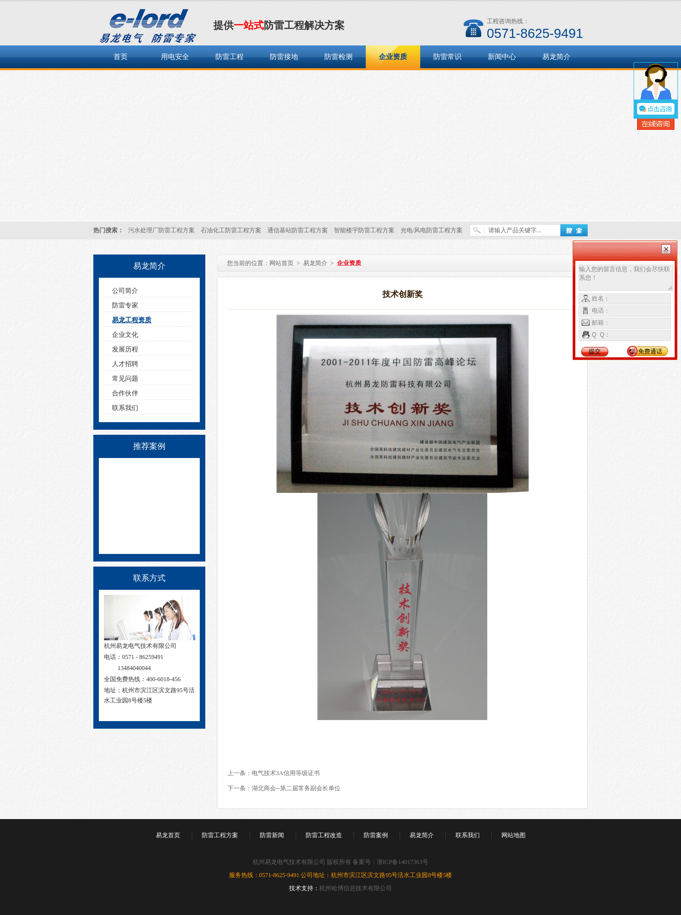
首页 (121, 57)
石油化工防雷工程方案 (231, 230)
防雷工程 (229, 57)
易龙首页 (168, 835)
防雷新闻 (272, 835)
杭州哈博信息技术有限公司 (355, 888)
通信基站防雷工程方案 (297, 230)
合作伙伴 (125, 393)
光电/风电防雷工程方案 (432, 230)
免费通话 (650, 351)
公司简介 (125, 290)
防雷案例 (376, 835)
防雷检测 (338, 57)
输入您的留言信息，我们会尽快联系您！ (625, 277)
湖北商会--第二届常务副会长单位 (296, 788)
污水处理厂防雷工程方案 (161, 230)
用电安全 (175, 57)
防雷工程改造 (324, 835)
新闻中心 (502, 57)
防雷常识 (447, 57)
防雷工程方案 (220, 835)
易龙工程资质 (131, 320)
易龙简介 (556, 57)
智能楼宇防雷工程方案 (364, 230)
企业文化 (125, 334)
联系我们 (125, 408)
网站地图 (513, 835)
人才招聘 (125, 364)
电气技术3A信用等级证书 (286, 773)
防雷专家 (125, 305)
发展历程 (125, 349)
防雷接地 (284, 57)
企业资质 (393, 57)
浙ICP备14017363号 (403, 862)
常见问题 (125, 378)
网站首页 (281, 263)
